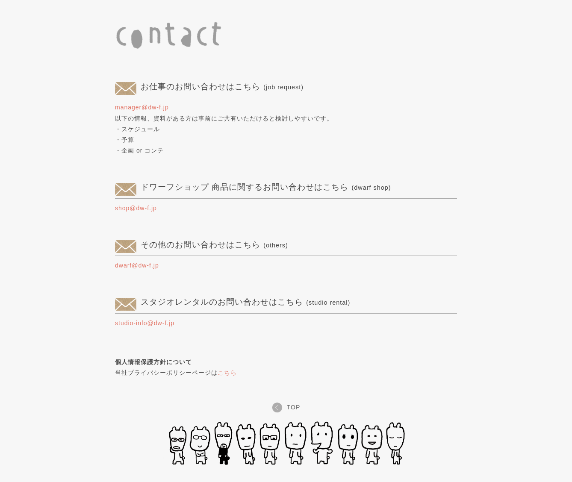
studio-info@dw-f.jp (144, 323)
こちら (227, 372)
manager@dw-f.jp (142, 107)
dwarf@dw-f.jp (137, 265)
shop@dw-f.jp (136, 208)
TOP (286, 407)
